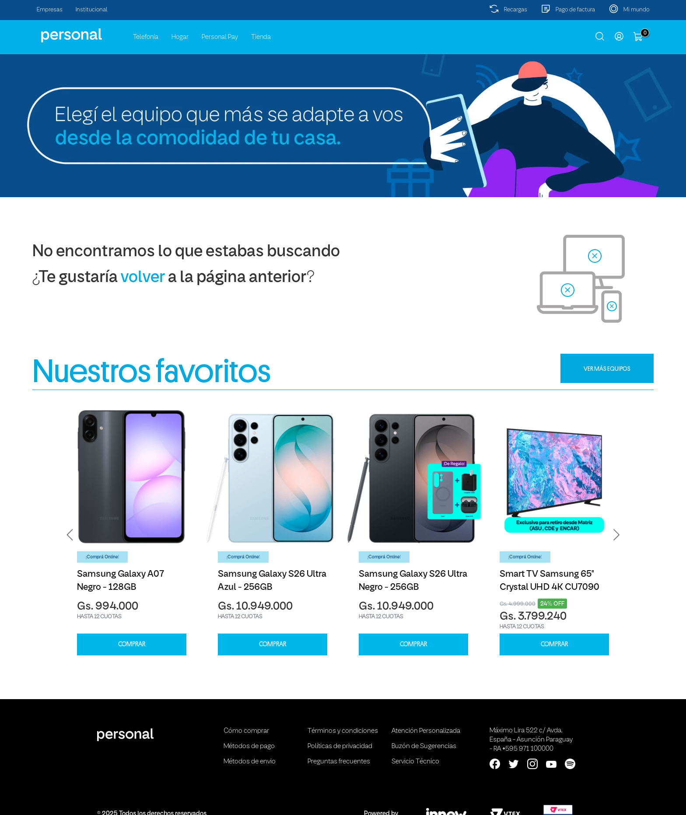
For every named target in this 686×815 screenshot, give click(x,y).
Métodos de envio (250, 762)
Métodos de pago (249, 746)
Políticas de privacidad (340, 746)
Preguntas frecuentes (339, 762)
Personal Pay (220, 37)
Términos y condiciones (343, 731)
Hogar (180, 37)
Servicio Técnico (415, 762)
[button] (70, 534)
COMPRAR (131, 644)
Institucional (92, 10)
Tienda (261, 37)
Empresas (50, 10)
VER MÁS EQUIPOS (607, 369)
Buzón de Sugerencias (424, 746)
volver (143, 278)
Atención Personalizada (426, 731)
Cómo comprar (246, 731)
